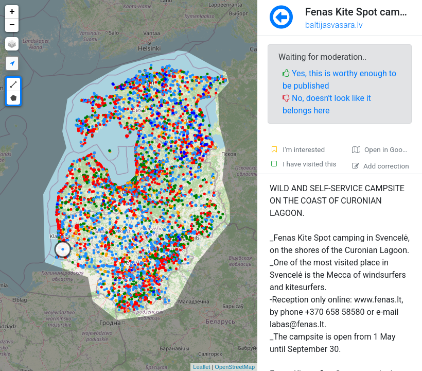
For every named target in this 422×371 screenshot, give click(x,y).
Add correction (380, 166)
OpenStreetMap (235, 367)
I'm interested (297, 149)
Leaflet (201, 367)
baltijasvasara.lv (334, 25)
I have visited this (303, 164)
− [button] (12, 25)
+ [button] (12, 12)
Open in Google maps (387, 149)
